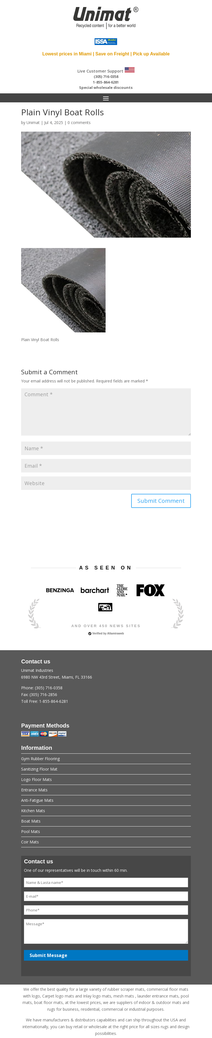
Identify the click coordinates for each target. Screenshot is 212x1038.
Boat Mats (31, 821)
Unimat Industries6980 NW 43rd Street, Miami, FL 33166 (106, 686)
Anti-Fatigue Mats (37, 800)
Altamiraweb (115, 633)
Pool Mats (30, 831)
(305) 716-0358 (106, 76)
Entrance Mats (34, 789)
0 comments (79, 122)
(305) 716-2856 (43, 694)
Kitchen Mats (33, 810)
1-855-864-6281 (106, 82)
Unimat (33, 122)
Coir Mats (30, 842)
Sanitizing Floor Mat (39, 769)
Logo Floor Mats (36, 779)
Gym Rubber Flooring (40, 758)
